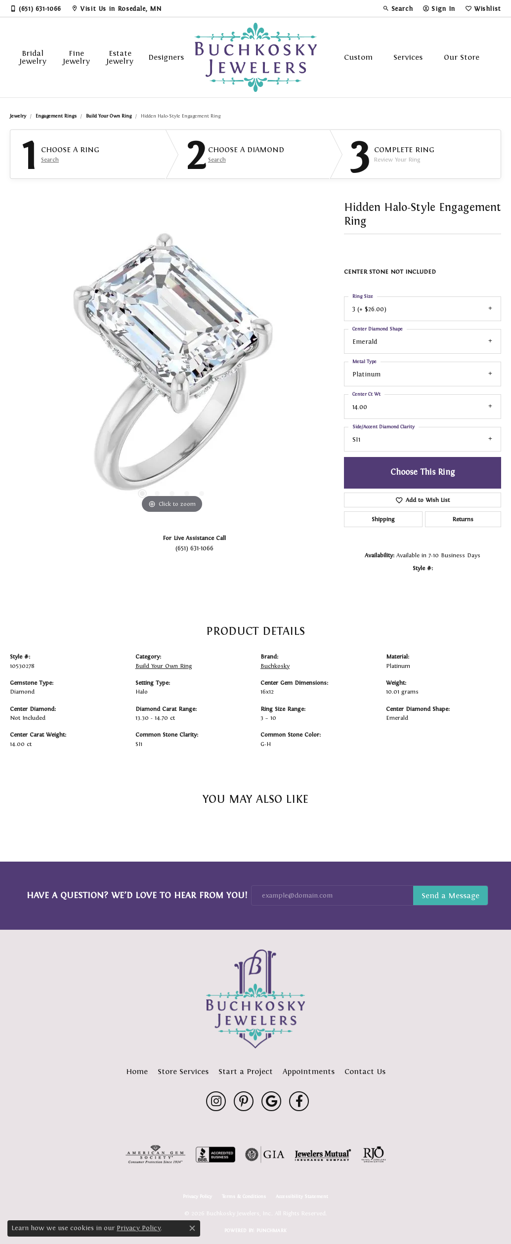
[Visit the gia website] (265, 1154)
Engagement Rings (56, 116)
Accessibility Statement (302, 1196)
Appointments (309, 1071)
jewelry (18, 116)
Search (50, 159)
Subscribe (450, 896)
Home (137, 1071)
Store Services (183, 1071)
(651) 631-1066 (194, 548)
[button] (398, 8)
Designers (166, 57)
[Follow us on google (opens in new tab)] (271, 1101)
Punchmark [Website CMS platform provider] (271, 1230)
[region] (172, 367)
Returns (463, 519)
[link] (35, 8)
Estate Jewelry (119, 57)
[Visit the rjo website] (373, 1154)
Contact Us (364, 1071)
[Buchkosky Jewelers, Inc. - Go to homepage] (255, 999)
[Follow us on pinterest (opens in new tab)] (244, 1101)
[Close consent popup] (192, 1228)
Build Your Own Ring (108, 116)
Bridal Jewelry (32, 57)
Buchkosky (275, 666)
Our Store (461, 57)
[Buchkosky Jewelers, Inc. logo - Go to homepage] (255, 57)
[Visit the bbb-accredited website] (215, 1154)
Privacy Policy (197, 1196)
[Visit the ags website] (155, 1154)
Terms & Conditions (244, 1196)
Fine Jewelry (76, 57)
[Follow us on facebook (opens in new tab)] (299, 1101)
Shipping (383, 519)
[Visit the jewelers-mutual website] (323, 1154)
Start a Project (245, 1071)
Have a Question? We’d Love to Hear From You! (137, 895)
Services (408, 57)
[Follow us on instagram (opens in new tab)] (216, 1101)
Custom (358, 57)
